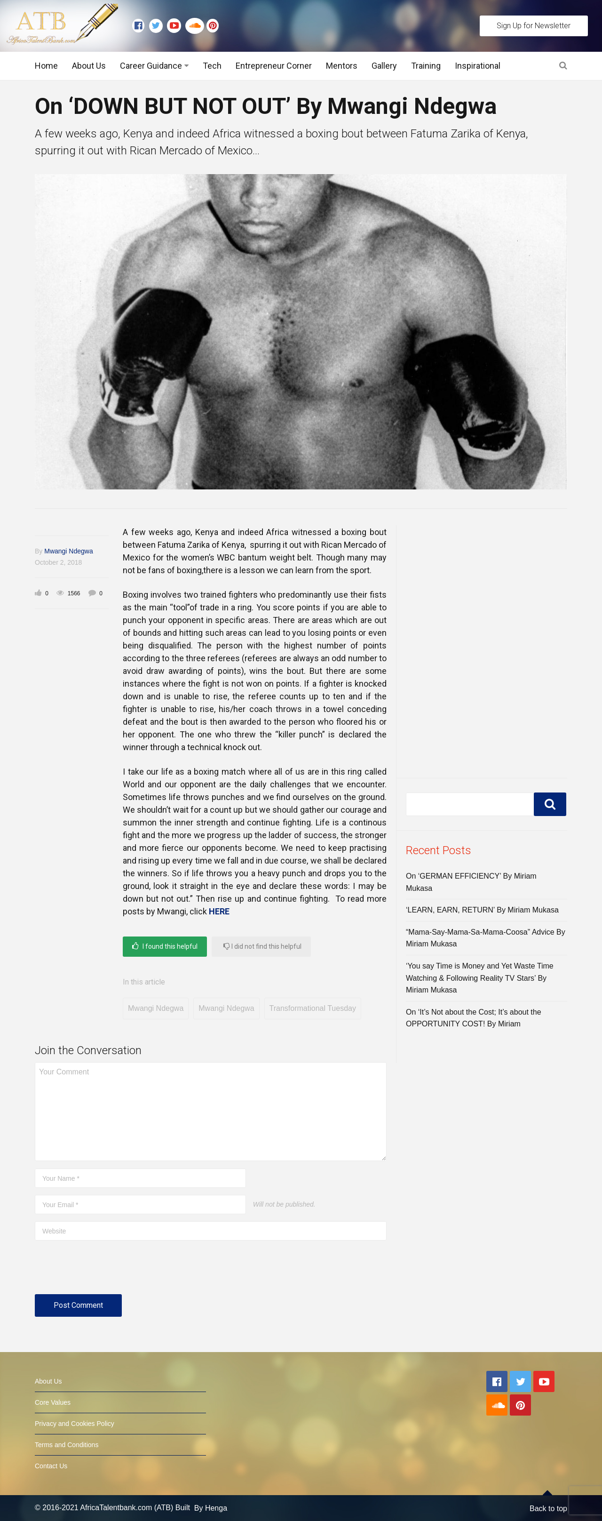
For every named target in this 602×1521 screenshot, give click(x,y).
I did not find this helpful (262, 946)
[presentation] (106, 1271)
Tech (212, 66)
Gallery (384, 66)
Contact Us (51, 1466)
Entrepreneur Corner (274, 66)
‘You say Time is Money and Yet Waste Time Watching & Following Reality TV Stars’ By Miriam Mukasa (480, 978)
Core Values (53, 1402)
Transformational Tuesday (312, 1008)
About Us (89, 66)
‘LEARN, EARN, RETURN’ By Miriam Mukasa (482, 910)
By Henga (210, 1508)
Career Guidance (151, 66)
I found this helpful (165, 946)
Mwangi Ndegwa (68, 551)
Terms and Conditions (66, 1445)
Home (46, 66)
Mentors (341, 66)
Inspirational (477, 66)
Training (426, 66)
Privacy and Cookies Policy (74, 1423)
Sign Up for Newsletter (533, 25)
